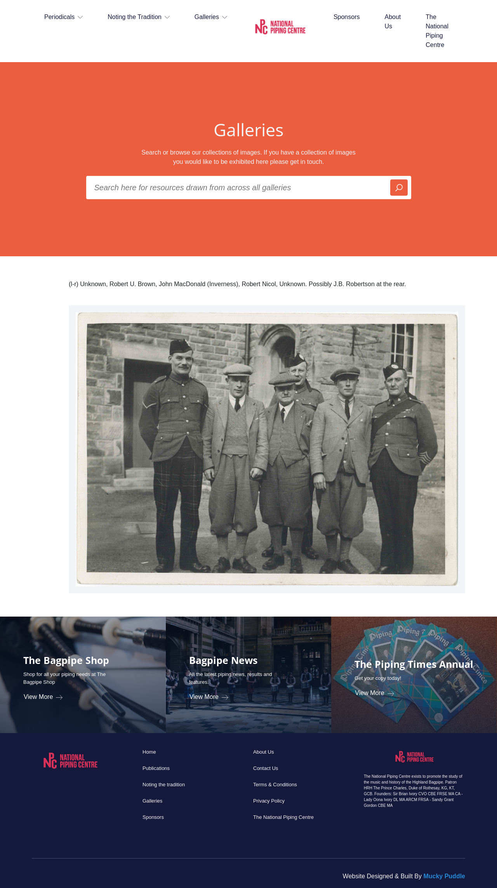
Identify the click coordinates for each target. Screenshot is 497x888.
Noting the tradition (163, 784)
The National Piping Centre (437, 31)
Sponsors (347, 17)
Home (149, 752)
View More (43, 696)
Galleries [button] (211, 17)
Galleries (152, 801)
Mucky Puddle (444, 876)
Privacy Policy (269, 801)
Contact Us (265, 768)
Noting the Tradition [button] (139, 17)
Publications (156, 768)
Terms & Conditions (275, 784)
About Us (392, 22)
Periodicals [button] (63, 17)
